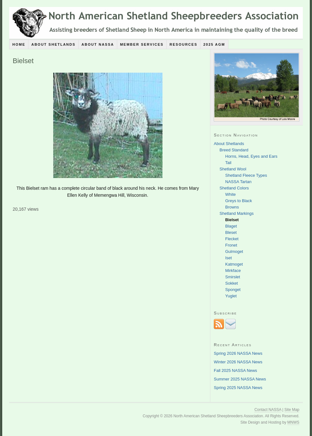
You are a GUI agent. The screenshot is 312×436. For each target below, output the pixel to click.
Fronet (231, 245)
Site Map (291, 409)
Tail (228, 162)
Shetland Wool (233, 169)
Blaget (231, 226)
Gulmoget (234, 251)
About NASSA (97, 44)
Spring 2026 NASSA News (238, 353)
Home (18, 44)
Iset (228, 257)
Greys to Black (238, 200)
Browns (232, 207)
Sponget (232, 289)
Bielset (232, 219)
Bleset (231, 232)
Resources (183, 44)
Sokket (231, 283)
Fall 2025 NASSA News (235, 370)
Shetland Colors (234, 188)
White (230, 194)
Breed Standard (234, 150)
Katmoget (234, 264)
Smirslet (232, 276)
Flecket (232, 238)
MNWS (293, 422)
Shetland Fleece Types (246, 175)
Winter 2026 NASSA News (238, 362)
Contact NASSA (267, 409)
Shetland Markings (237, 213)
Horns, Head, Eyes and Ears (251, 156)
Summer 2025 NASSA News (240, 379)
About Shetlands (53, 44)
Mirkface (233, 270)
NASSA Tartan (238, 181)
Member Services (141, 44)
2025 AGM (214, 44)
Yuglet (231, 296)
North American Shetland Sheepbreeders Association (156, 23)
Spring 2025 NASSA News (238, 387)
